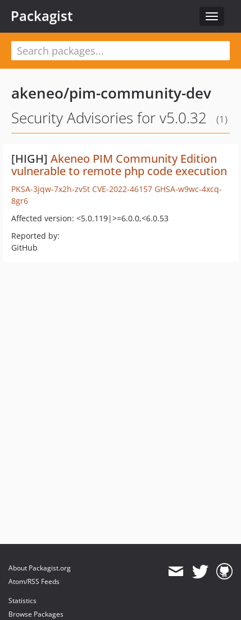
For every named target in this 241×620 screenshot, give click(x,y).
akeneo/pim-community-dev (111, 93)
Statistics (22, 600)
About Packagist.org (39, 568)
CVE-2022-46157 (122, 189)
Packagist (42, 16)
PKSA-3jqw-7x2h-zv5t (50, 189)
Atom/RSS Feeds (34, 581)
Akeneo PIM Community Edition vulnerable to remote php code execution (119, 165)
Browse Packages (35, 614)
